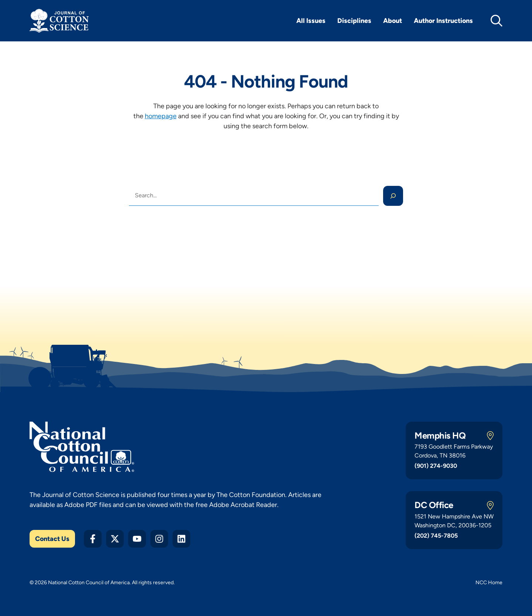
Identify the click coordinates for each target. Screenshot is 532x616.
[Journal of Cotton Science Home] (59, 21)
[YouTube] (137, 539)
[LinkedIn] (181, 539)
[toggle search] (496, 21)
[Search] (393, 196)
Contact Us (52, 539)
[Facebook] (93, 539)
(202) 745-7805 (436, 535)
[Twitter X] (115, 539)
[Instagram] (159, 539)
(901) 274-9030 (436, 465)
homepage (161, 116)
